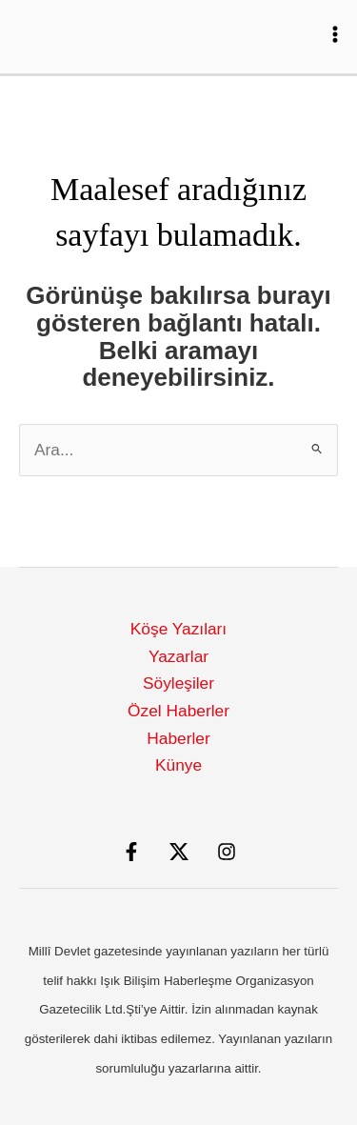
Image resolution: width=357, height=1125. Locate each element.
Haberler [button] (178, 738)
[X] (178, 851)
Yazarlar (178, 656)
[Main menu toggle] (335, 34)
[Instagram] (226, 851)
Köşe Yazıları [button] (178, 628)
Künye (178, 764)
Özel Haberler (178, 710)
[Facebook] (131, 851)
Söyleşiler (178, 683)
